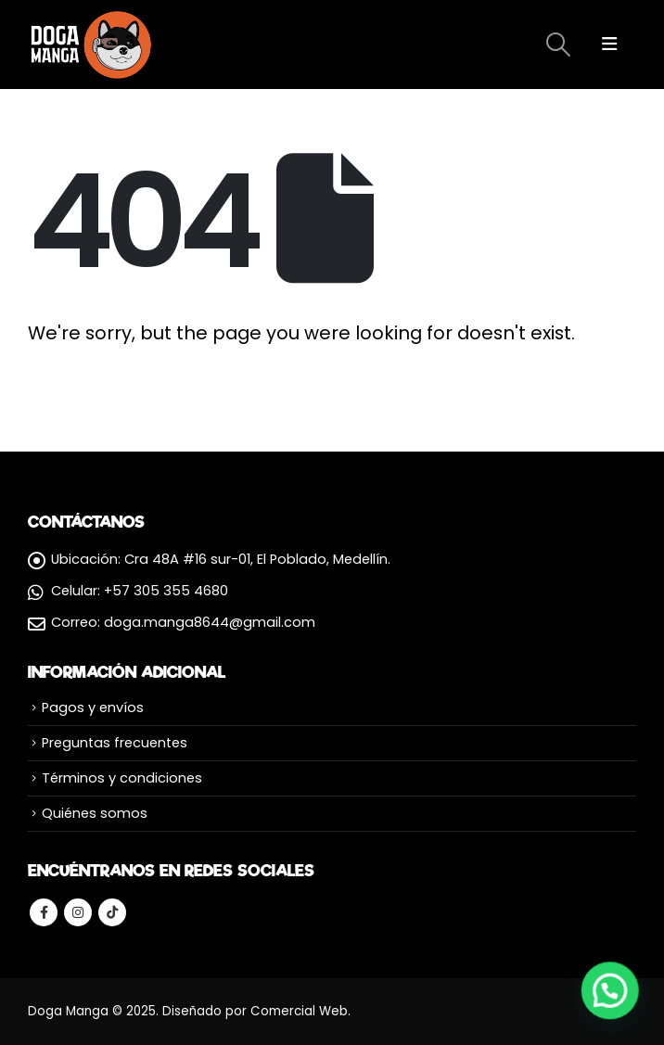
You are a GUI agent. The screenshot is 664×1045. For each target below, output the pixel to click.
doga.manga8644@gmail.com (209, 622)
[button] (610, 990)
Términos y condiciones (122, 778)
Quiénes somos (94, 813)
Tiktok (112, 912)
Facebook (43, 912)
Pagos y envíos (93, 707)
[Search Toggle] (557, 44)
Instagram (78, 912)
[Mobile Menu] (609, 44)
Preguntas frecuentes (114, 742)
